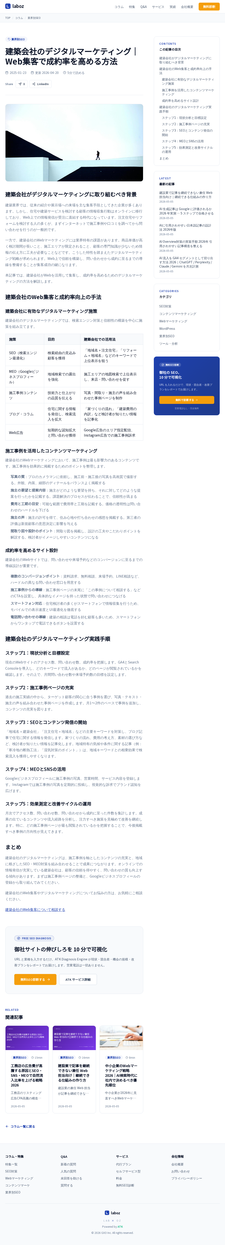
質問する (67, 1185)
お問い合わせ (180, 1171)
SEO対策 (165, 306)
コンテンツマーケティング (177, 313)
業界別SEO (34, 18)
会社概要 (187, 6)
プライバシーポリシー (186, 1178)
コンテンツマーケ (17, 1185)
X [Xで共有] (21, 84)
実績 (173, 6)
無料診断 (209, 6)
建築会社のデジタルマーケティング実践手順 (185, 109)
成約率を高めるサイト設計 (180, 100)
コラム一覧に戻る (20, 1126)
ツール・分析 (168, 343)
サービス (158, 6)
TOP (8, 18)
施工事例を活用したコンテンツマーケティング (188, 92)
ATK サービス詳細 (78, 979)
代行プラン (123, 1164)
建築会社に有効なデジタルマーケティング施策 (188, 81)
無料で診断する (187, 400)
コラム (119, 6)
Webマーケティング (173, 321)
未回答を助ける (71, 1178)
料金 (119, 1178)
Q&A (143, 6)
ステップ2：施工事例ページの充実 (186, 124)
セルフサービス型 (128, 1171)
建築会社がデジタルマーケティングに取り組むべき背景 (185, 60)
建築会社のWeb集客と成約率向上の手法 (185, 71)
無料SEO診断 (125, 1185)
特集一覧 (11, 1164)
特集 (132, 6)
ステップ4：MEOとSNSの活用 (183, 141)
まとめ (164, 158)
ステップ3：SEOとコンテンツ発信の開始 (187, 132)
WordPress (167, 328)
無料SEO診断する (35, 979)
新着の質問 (68, 1164)
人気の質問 (68, 1171)
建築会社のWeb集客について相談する (35, 909)
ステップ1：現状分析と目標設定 (184, 118)
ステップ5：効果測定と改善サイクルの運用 (187, 149)
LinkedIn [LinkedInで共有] (40, 84)
